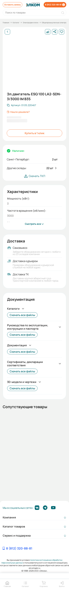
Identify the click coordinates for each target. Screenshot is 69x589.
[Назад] (7, 31)
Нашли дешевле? (18, 112)
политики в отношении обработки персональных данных (31, 561)
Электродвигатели (30, 23)
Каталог (16, 23)
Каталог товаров (14, 526)
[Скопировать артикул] (21, 105)
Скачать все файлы (22, 315)
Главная (6, 23)
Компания (9, 517)
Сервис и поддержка (17, 535)
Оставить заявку (12, 4)
